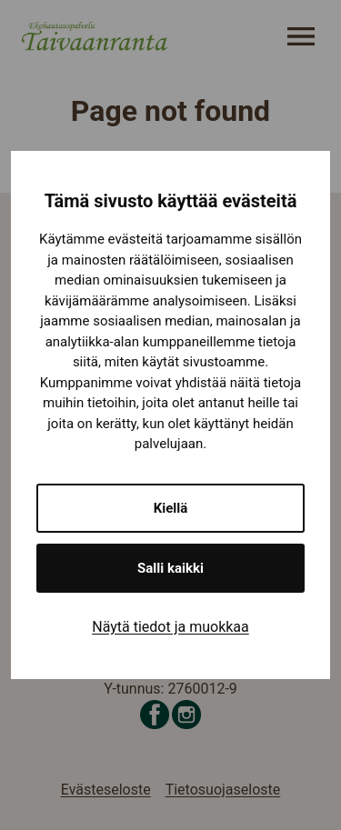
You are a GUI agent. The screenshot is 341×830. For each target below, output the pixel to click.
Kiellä (171, 508)
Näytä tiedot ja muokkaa (170, 626)
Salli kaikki (170, 568)
